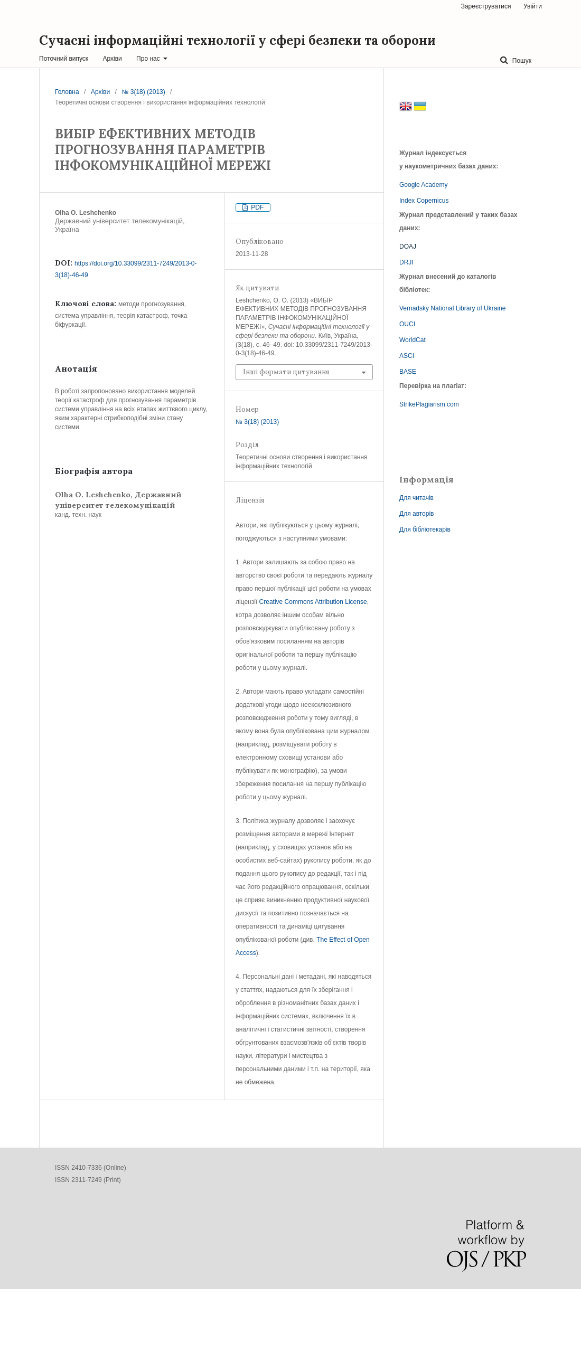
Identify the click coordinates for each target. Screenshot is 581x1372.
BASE (407, 371)
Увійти (532, 6)
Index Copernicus (423, 200)
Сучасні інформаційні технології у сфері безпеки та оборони (237, 40)
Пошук (520, 60)
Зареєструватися (486, 6)
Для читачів (416, 498)
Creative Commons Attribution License (313, 601)
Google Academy (423, 184)
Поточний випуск (63, 58)
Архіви (111, 58)
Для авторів (416, 513)
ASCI (406, 355)
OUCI (407, 324)
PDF (256, 207)
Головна (67, 92)
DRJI (406, 262)
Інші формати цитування (286, 371)
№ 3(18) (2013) (143, 92)
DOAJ (407, 246)
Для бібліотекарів (425, 529)
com (453, 404)
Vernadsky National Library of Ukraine (452, 308)
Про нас (149, 58)
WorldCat (412, 340)
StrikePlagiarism (422, 404)
